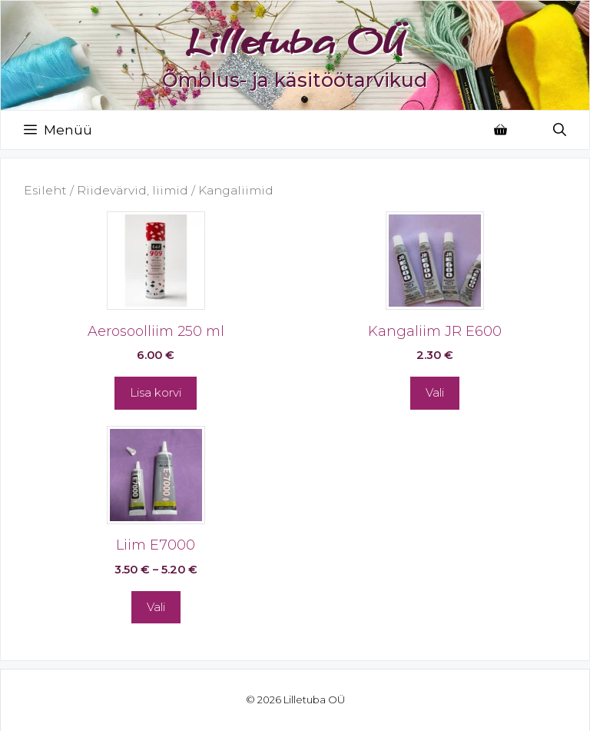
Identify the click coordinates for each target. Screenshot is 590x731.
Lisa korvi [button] (155, 392)
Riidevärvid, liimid (132, 190)
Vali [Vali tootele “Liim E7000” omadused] (156, 607)
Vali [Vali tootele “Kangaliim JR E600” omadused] (435, 392)
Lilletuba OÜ (295, 40)
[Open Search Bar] (559, 130)
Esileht (45, 190)
